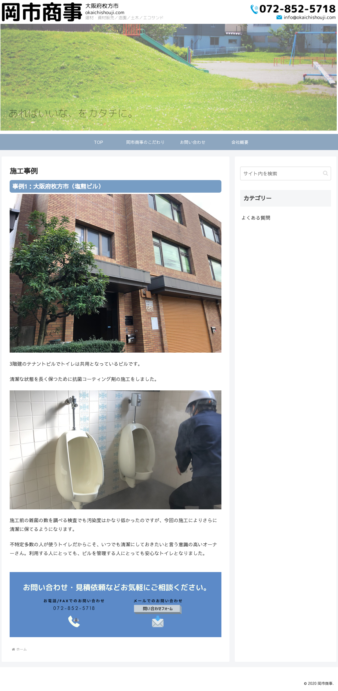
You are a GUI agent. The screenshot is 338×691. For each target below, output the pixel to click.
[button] (325, 173)
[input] (285, 173)
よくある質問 (255, 217)
